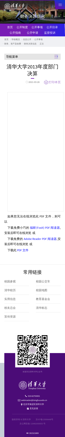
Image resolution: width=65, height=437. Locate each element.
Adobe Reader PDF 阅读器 (40, 239)
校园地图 (41, 290)
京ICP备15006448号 (44, 419)
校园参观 (10, 281)
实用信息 (10, 299)
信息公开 (27, 39)
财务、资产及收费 (12, 43)
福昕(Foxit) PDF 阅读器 (45, 227)
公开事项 (37, 27)
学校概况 (15, 39)
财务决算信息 (30, 43)
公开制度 (22, 27)
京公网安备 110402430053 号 (32, 423)
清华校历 (10, 290)
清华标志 (41, 308)
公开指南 (15, 32)
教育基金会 (43, 299)
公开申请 (32, 32)
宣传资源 (10, 316)
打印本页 (55, 82)
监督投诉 (49, 32)
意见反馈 (34, 408)
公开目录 (52, 27)
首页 (10, 27)
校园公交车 (43, 281)
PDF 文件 (22, 250)
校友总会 (10, 308)
